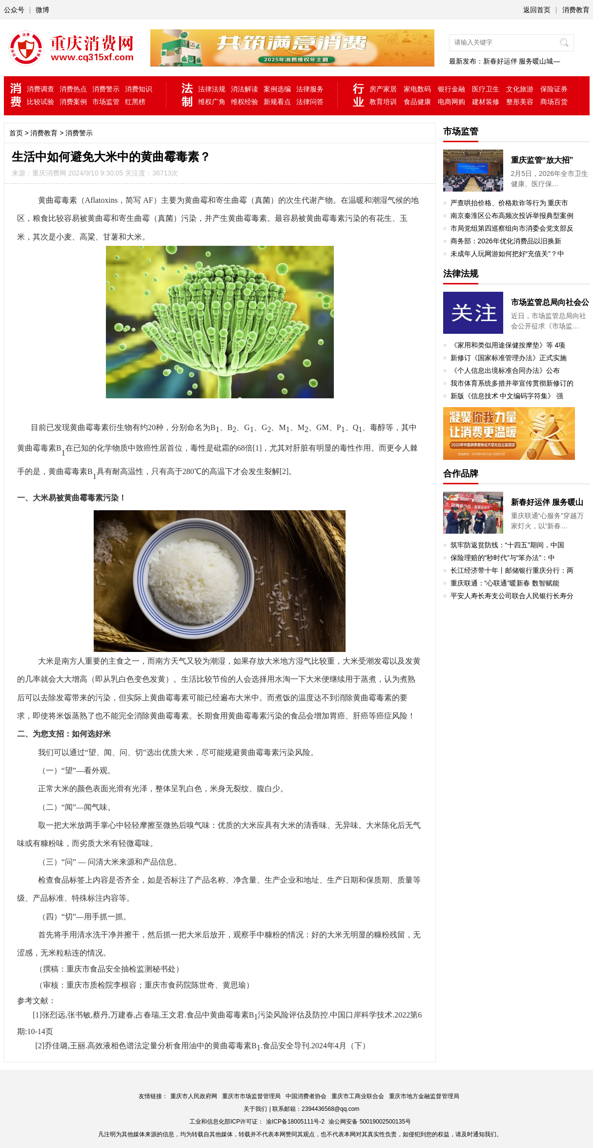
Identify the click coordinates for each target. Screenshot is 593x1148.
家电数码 (417, 89)
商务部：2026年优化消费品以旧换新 (505, 241)
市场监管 (106, 102)
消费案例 (73, 102)
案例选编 (277, 89)
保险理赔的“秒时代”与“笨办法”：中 (502, 558)
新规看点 (277, 102)
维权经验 (244, 102)
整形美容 (519, 102)
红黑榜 (135, 102)
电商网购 (451, 102)
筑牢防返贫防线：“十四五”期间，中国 (507, 545)
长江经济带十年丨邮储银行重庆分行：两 (511, 570)
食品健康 (417, 102)
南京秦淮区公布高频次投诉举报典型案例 (511, 215)
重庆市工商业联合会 (357, 1096)
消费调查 (40, 89)
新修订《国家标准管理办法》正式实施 (508, 358)
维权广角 (211, 102)
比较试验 (40, 102)
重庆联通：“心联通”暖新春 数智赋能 (504, 583)
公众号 (14, 10)
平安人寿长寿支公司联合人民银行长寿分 (511, 596)
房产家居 (383, 89)
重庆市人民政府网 (193, 1096)
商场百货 (554, 102)
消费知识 (138, 89)
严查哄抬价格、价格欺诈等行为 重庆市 (509, 203)
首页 (16, 133)
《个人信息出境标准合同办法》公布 (505, 370)
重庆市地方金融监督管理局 (424, 1096)
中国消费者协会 (306, 1096)
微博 (42, 10)
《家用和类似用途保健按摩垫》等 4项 (508, 345)
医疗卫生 (485, 89)
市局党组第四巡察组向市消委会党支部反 (511, 228)
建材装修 (485, 102)
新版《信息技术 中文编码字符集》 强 (507, 396)
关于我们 (255, 1108)
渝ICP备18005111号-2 (295, 1121)
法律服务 (310, 89)
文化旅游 (519, 89)
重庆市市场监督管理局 (251, 1096)
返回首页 (537, 10)
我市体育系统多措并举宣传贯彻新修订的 (511, 383)
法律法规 (211, 89)
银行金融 (451, 89)
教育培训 (383, 102)
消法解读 (244, 89)
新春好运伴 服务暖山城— (521, 61)
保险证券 (554, 89)
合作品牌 (460, 473)
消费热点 (73, 89)
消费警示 (106, 89)
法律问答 (310, 102)
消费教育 (576, 10)
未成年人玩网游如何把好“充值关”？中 (507, 254)
